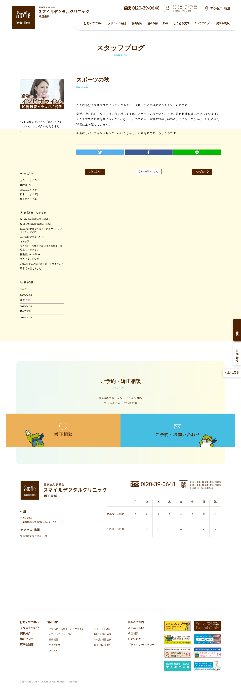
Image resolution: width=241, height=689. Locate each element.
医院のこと (26, 189)
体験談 (23, 185)
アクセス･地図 (220, 8)
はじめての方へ (93, 23)
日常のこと (26, 194)
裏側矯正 (53, 639)
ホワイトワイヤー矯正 (60, 634)
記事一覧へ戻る (148, 171)
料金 (165, 23)
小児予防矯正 (56, 645)
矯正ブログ (26, 638)
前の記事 (95, 171)
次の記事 (202, 171)
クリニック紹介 (117, 23)
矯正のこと (26, 199)
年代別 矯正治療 (102, 639)
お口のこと (26, 180)
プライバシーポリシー (141, 644)
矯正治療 (152, 23)
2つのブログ (201, 23)
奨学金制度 (223, 23)
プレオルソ (55, 650)
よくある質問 (181, 23)
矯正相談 (133, 633)
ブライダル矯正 (102, 628)
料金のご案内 (136, 622)
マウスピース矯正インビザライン (66, 628)
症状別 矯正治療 (102, 634)
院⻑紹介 (137, 23)
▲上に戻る (231, 372)
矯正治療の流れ (102, 645)
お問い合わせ (136, 638)
